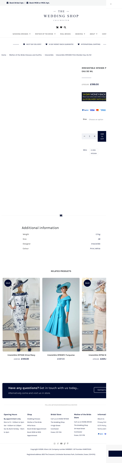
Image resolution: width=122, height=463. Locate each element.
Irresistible (49, 55)
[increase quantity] (94, 136)
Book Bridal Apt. (15, 3)
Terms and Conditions (106, 429)
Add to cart (102, 136)
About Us (101, 419)
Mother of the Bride (34, 423)
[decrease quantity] (84, 136)
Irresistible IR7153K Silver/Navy (21, 355)
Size (85, 119)
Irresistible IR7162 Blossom (101, 355)
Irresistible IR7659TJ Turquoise (61, 355)
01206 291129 (87, 422)
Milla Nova (31, 426)
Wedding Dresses (33, 419)
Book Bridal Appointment (36, 429)
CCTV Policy (102, 426)
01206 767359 (63, 419)
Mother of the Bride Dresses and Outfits (25, 55)
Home (3, 55)
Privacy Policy (103, 423)
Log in (110, 3)
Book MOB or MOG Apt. (38, 3)
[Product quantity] (89, 136)
